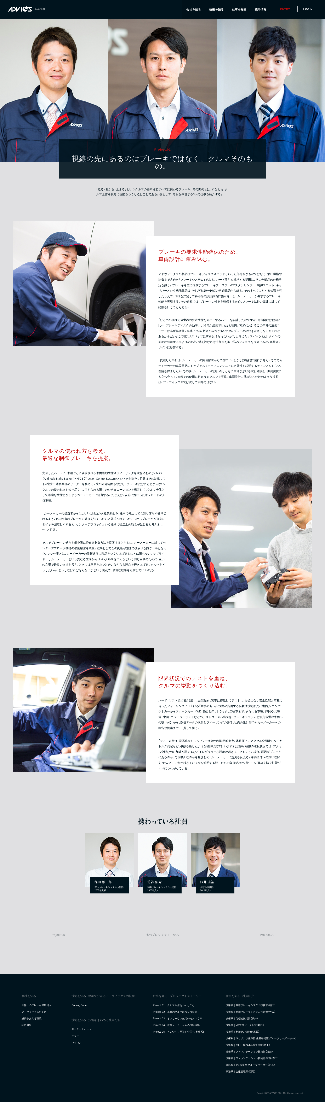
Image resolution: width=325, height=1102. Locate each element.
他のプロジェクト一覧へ (162, 935)
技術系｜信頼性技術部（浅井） (242, 1018)
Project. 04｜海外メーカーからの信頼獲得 (176, 1025)
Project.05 (58, 935)
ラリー (75, 1036)
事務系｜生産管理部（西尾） (241, 1071)
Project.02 (267, 935)
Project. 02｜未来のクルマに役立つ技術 (175, 1012)
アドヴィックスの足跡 (34, 1012)
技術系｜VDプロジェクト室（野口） (245, 1025)
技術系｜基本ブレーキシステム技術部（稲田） (250, 1005)
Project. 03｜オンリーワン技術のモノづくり (177, 1018)
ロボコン (76, 1042)
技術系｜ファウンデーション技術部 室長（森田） (252, 1058)
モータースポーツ (81, 1029)
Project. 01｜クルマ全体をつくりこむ (174, 1005)
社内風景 (27, 1025)
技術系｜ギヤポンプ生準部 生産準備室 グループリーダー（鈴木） (261, 1038)
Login (306, 9)
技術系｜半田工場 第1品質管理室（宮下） (248, 1045)
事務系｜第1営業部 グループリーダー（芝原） (250, 1065)
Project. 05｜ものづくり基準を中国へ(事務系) (178, 1031)
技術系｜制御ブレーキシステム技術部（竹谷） (250, 1012)
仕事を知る (238, 9)
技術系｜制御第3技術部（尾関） (243, 1031)
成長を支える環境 (31, 1018)
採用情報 (259, 9)
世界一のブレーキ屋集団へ (36, 1005)
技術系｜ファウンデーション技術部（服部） (249, 1051)
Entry (284, 9)
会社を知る (192, 9)
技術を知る (215, 9)
